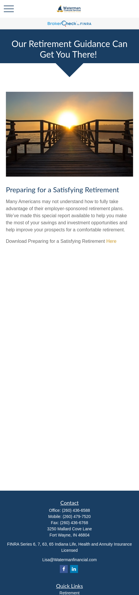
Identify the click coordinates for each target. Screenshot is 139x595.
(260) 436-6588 (76, 510)
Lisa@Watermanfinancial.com (69, 559)
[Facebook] (64, 569)
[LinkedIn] (74, 569)
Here (111, 241)
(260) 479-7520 (77, 516)
